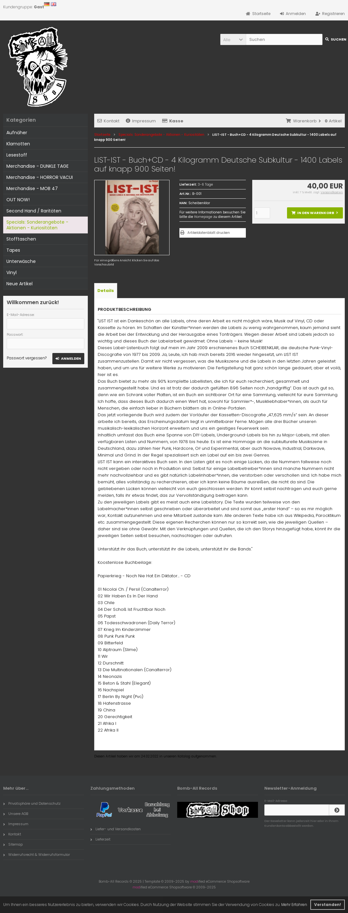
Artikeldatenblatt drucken (208, 232)
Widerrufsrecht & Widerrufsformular (36, 854)
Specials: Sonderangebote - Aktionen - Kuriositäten (37, 225)
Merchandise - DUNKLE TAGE (37, 166)
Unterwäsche (21, 261)
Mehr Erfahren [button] (294, 904)
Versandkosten (332, 192)
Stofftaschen (21, 239)
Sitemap (13, 844)
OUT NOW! (18, 199)
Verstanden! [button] (327, 904)
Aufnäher (16, 132)
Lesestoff (16, 155)
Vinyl (11, 272)
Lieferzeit (100, 839)
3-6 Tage (205, 184)
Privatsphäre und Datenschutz (32, 803)
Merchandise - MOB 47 (32, 188)
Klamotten (18, 144)
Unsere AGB (15, 813)
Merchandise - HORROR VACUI (39, 177)
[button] (233, 39)
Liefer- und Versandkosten (115, 829)
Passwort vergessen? (27, 358)
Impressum (141, 121)
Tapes (13, 250)
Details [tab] (105, 291)
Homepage (203, 216)
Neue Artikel (19, 283)
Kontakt (108, 121)
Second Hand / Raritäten (33, 211)
